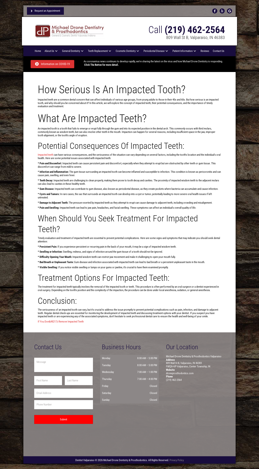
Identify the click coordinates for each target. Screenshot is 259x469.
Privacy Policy (176, 460)
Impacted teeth (45, 154)
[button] (56, 51)
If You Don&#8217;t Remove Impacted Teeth (61, 321)
